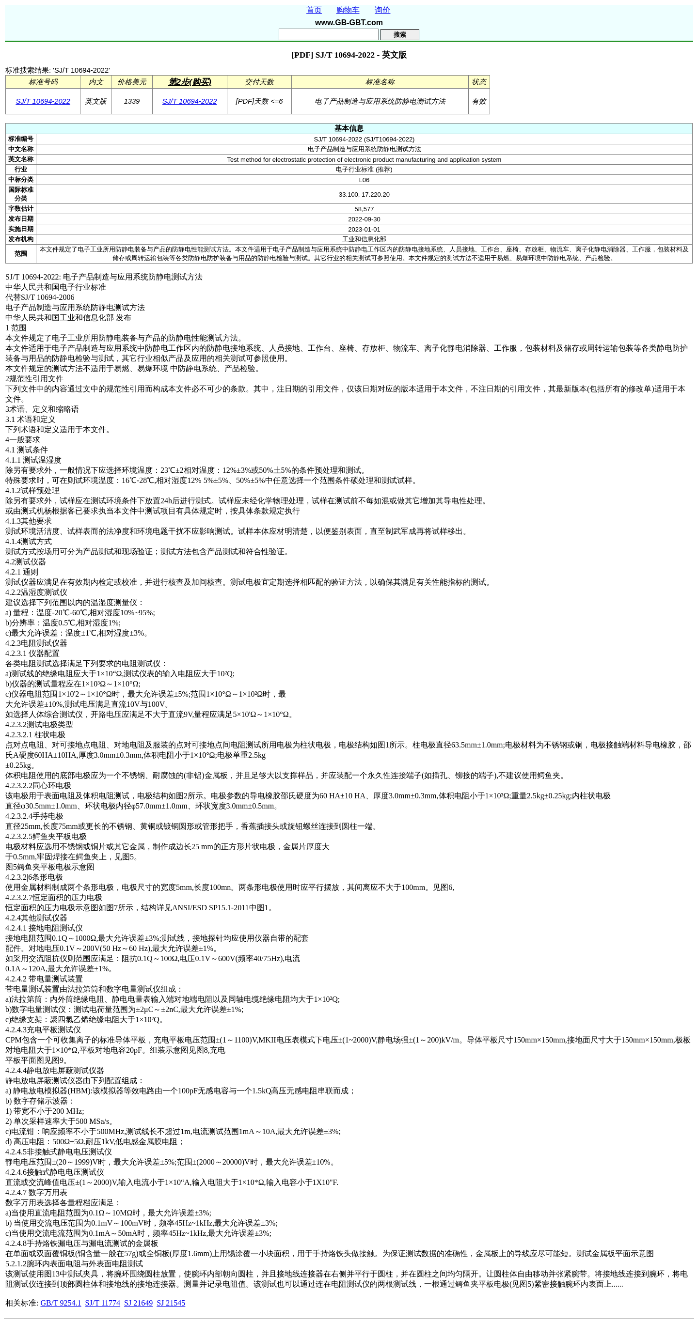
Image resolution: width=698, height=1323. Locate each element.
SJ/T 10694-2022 (43, 101)
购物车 (348, 10)
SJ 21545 (171, 1303)
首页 (314, 10)
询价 (382, 10)
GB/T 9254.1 (60, 1303)
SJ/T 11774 (102, 1303)
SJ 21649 (138, 1303)
